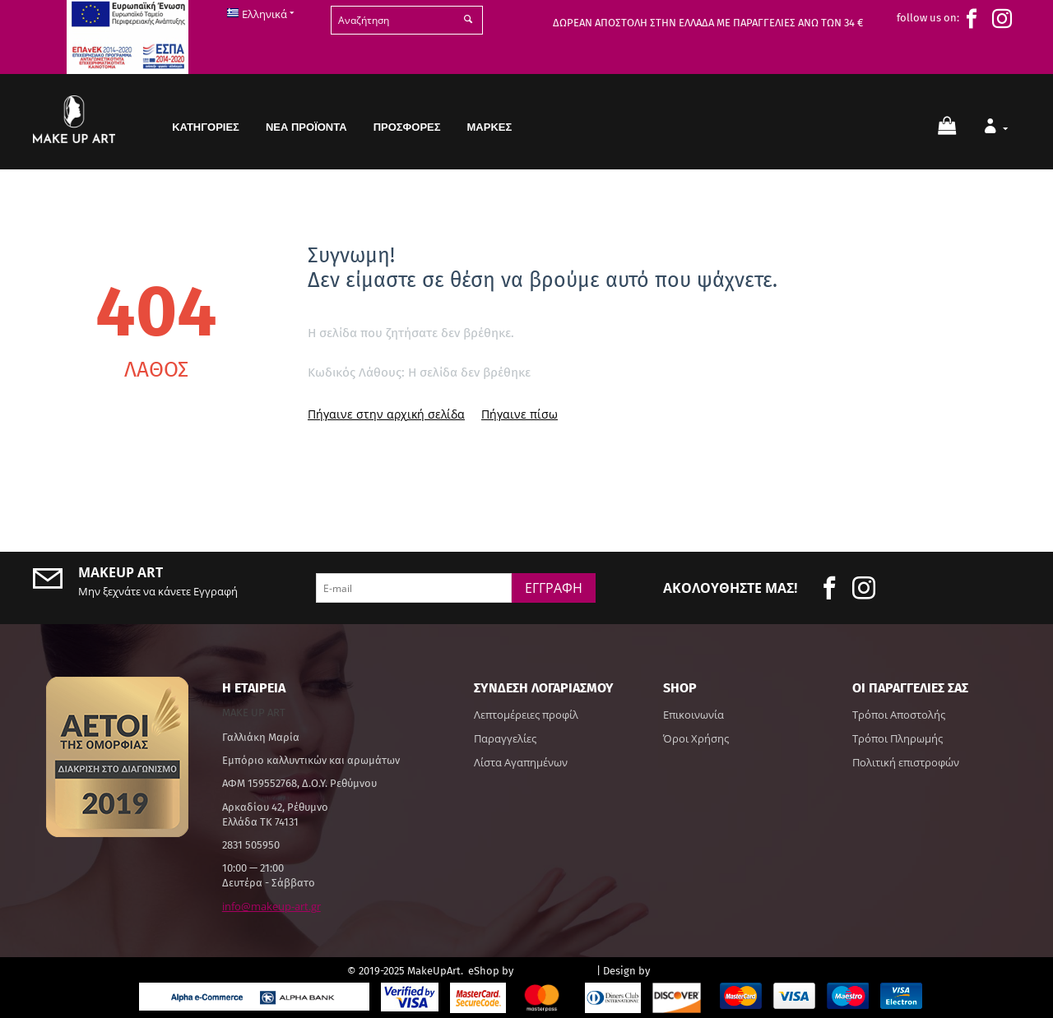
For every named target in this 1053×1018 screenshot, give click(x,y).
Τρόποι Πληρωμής (897, 738)
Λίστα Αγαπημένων (521, 762)
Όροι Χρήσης (696, 738)
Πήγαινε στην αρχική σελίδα (386, 414)
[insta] (1006, 19)
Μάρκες (490, 127)
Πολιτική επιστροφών (905, 762)
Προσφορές (407, 127)
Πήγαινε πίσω (519, 414)
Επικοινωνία (693, 714)
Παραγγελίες (505, 738)
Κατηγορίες (205, 127)
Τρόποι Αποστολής (898, 714)
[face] (976, 19)
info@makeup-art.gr (271, 906)
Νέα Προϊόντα (306, 127)
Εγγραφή (553, 588)
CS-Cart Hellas (555, 970)
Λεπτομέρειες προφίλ (526, 714)
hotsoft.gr (679, 970)
